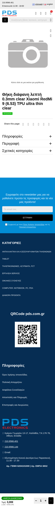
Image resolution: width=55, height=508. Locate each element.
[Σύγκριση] (36, 13)
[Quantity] (40, 501)
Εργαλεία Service (11, 273)
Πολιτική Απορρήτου (27, 227)
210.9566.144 (11, 446)
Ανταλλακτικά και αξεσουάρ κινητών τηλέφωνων (26, 252)
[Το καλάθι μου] (51, 13)
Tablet (5, 259)
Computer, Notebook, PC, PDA (17, 288)
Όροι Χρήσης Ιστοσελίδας (34, 224)
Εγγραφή (27, 217)
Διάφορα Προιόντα (11, 295)
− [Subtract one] (36, 500)
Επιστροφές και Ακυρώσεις (15, 405)
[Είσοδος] (46, 13)
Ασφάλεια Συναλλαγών (13, 390)
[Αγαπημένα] (41, 13)
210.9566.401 (8, 2)
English (50, 4)
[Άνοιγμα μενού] (5, 19)
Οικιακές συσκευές (11, 281)
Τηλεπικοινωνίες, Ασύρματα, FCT (18, 266)
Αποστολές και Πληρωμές (14, 397)
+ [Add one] (45, 500)
